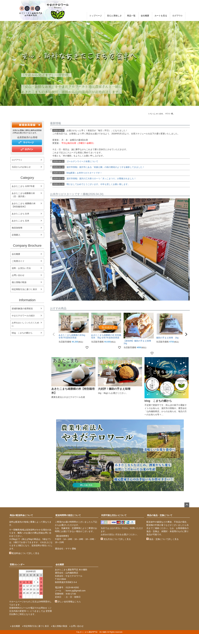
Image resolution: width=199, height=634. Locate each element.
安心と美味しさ (114, 15)
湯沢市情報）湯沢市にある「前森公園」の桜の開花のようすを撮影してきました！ (98, 167)
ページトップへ (186, 504)
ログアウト (177, 15)
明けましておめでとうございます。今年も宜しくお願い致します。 (91, 184)
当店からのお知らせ (21, 167)
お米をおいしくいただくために (25, 324)
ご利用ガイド (18, 261)
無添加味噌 (17, 228)
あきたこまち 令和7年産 (23, 186)
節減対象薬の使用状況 (22, 308)
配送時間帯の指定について (68, 515)
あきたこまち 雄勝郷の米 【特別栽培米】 (25, 205)
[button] (53, 334)
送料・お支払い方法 (21, 268)
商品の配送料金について (21, 515)
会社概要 (145, 15)
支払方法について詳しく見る (116, 539)
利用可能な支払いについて (114, 515)
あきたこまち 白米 (20, 213)
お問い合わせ (18, 275)
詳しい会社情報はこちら (68, 601)
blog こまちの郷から (22, 333)
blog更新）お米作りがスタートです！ (77, 172)
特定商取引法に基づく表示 (24, 289)
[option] (99, 63)
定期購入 (16, 235)
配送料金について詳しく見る (24, 553)
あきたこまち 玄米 (20, 220)
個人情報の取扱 (19, 282)
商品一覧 (131, 15)
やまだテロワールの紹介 (23, 315)
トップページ (95, 15)
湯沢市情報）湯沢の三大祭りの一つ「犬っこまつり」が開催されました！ (94, 178)
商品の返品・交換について (159, 515)
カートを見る (160, 15)
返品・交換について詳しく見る (162, 539)
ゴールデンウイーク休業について (75, 161)
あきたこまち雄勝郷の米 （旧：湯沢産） (24, 195)
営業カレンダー (17, 564)
